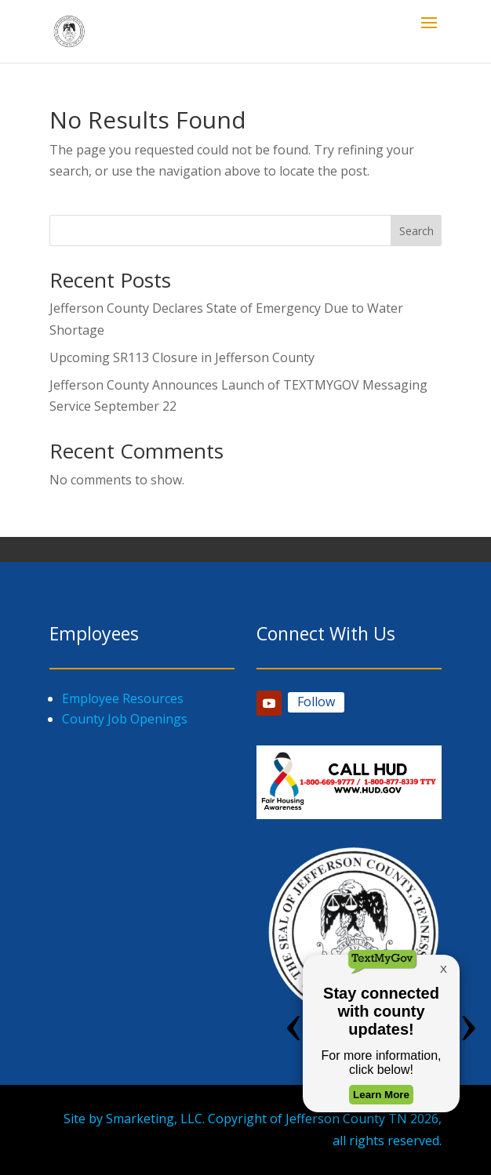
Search (416, 230)
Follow (316, 701)
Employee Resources (123, 698)
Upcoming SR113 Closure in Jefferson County (182, 357)
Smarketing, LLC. (155, 1118)
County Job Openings (124, 718)
